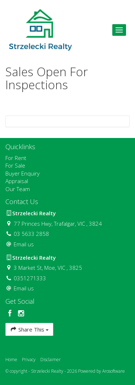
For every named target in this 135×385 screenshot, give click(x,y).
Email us (24, 244)
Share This (29, 329)
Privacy (29, 359)
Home (11, 359)
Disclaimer (50, 359)
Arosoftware (113, 371)
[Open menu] (119, 30)
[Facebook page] (11, 314)
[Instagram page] (21, 314)
